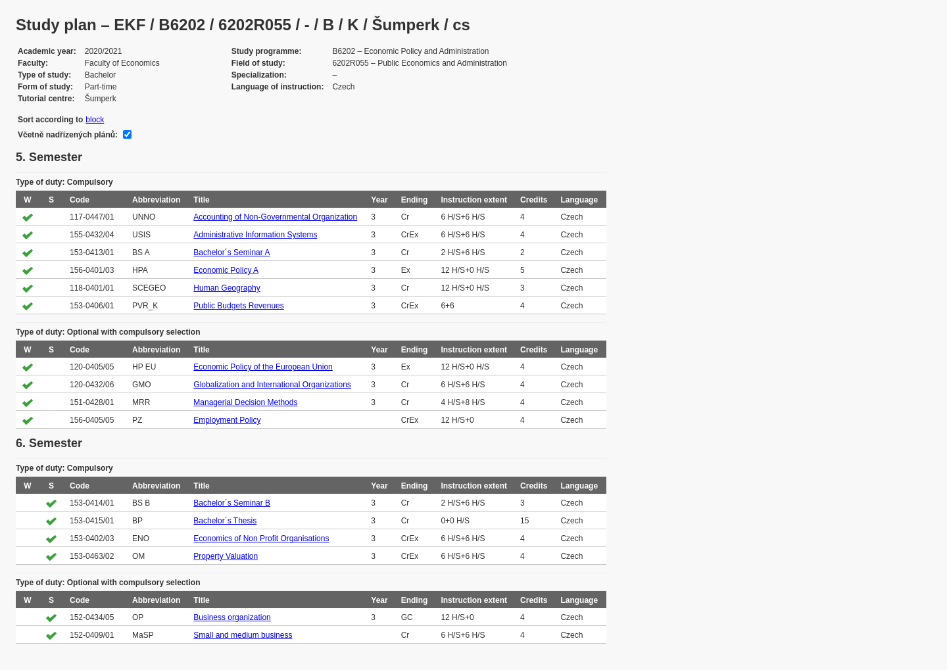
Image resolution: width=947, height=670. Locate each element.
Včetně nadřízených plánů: (68, 134)
